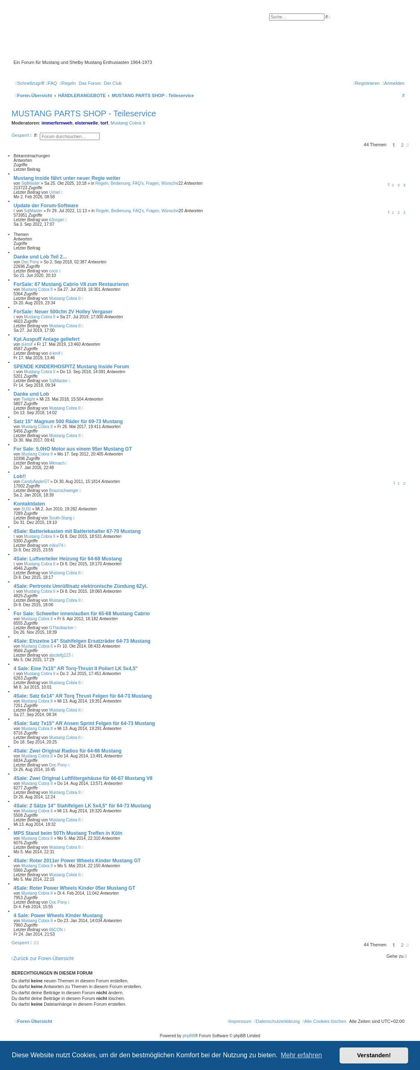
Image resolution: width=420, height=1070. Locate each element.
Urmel (54, 192)
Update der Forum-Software (46, 206)
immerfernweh (56, 122)
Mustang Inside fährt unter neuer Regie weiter (67, 178)
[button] (408, 145)
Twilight (28, 399)
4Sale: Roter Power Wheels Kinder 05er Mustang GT (74, 888)
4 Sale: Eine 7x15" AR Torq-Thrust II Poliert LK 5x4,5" (76, 668)
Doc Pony (30, 262)
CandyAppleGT (35, 481)
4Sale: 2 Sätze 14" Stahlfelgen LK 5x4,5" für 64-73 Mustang (82, 806)
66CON (56, 929)
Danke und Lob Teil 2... (40, 257)
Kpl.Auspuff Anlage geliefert (47, 339)
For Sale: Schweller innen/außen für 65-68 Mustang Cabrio (82, 614)
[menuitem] (51, 83)
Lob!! (20, 476)
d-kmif (26, 344)
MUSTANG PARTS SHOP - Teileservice (83, 113)
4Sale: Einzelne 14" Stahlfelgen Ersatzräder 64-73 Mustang (82, 641)
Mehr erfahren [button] (301, 1055)
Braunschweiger (64, 490)
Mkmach (57, 463)
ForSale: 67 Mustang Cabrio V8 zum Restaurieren (71, 284)
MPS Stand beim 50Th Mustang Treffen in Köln (68, 833)
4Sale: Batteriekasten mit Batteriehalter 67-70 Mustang (77, 531)
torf (104, 122)
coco (53, 271)
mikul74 (56, 545)
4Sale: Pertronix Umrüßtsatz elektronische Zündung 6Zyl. (81, 586)
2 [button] (402, 145)
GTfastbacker (61, 628)
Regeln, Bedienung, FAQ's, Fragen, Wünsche (137, 183)
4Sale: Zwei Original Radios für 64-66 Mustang (67, 751)
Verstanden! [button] (374, 1055)
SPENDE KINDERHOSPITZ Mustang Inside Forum (71, 367)
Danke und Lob (31, 394)
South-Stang (60, 518)
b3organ (56, 220)
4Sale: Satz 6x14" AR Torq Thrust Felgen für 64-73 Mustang (83, 696)
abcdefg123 (60, 655)
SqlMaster (30, 183)
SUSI (26, 509)
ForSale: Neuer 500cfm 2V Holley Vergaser (63, 312)
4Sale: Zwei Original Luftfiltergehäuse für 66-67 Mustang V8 (83, 778)
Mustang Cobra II (128, 122)
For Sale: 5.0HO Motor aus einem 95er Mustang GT (73, 449)
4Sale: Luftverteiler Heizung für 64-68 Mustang (68, 559)
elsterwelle (86, 122)
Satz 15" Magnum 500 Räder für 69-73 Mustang (68, 421)
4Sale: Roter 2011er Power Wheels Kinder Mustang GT (77, 861)
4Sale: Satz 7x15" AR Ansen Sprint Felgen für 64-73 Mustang (84, 723)
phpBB (189, 1036)
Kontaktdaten (29, 504)
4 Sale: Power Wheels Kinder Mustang (58, 915)
